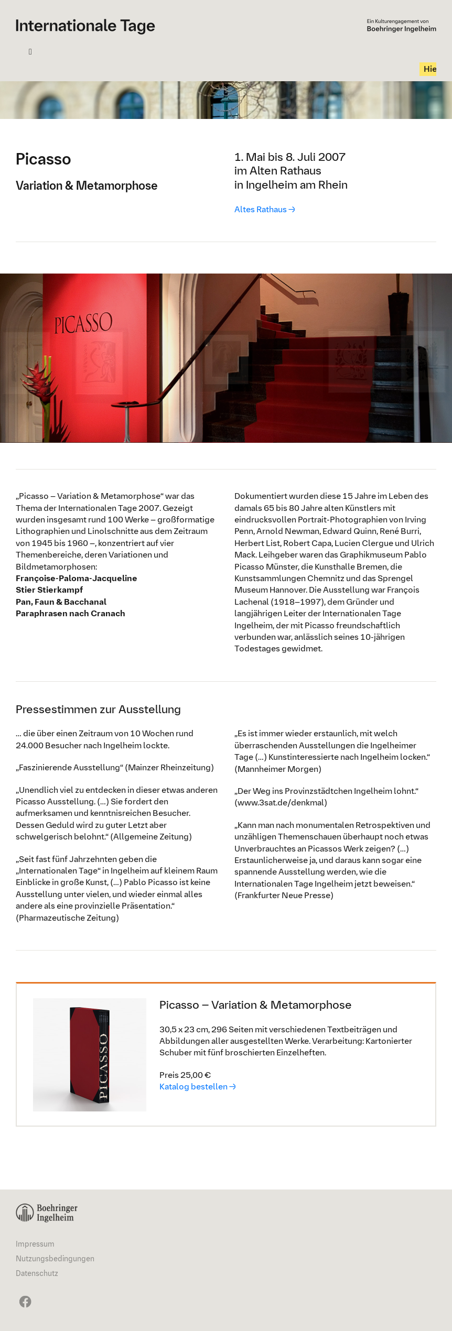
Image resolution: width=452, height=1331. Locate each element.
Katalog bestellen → (197, 1086)
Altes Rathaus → (264, 208)
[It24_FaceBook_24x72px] (23, 1295)
